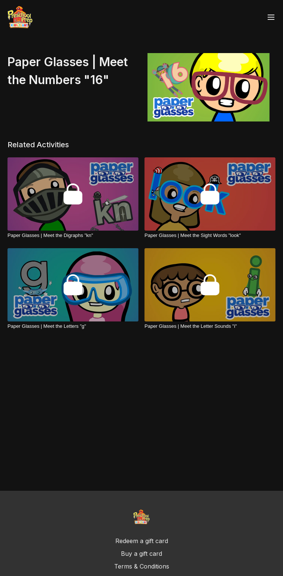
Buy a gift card (141, 553)
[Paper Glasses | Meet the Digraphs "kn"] (73, 235)
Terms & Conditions (141, 566)
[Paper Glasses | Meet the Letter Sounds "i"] (210, 326)
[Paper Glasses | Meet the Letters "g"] (73, 326)
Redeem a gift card (141, 541)
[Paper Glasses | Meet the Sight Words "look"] (210, 235)
